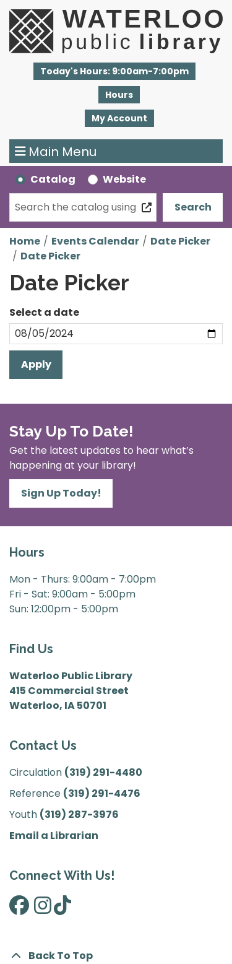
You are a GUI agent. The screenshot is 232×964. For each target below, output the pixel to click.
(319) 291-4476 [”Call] (101, 793)
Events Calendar (95, 241)
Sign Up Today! (61, 493)
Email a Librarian (53, 835)
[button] (114, 71)
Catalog (52, 179)
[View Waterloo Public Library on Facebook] (19, 909)
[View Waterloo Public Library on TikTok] (62, 909)
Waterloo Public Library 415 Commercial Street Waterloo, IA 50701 (70, 691)
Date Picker (180, 241)
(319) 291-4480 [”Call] (103, 772)
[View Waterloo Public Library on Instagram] (42, 909)
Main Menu (56, 151)
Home (24, 241)
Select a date (44, 312)
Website (124, 179)
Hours (119, 95)
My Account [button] (119, 118)
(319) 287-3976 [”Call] (79, 814)
